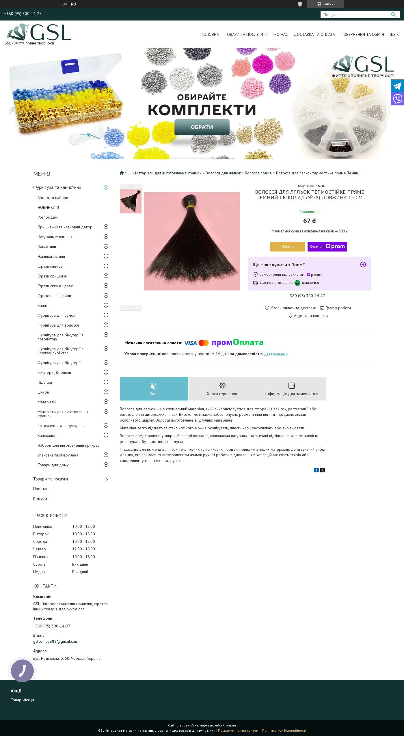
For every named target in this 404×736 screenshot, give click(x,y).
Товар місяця (22, 700)
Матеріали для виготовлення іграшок (63, 413)
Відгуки (40, 499)
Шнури (43, 392)
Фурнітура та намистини (57, 187)
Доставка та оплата (314, 34)
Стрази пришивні (52, 276)
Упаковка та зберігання (58, 455)
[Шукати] (393, 14)
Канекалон (47, 435)
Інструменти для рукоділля (61, 425)
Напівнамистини (51, 256)
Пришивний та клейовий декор (65, 227)
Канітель (45, 305)
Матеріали (47, 402)
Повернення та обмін (362, 34)
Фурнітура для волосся (58, 325)
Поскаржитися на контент (239, 730)
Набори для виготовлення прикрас (68, 445)
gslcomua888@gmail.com (55, 641)
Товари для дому (53, 464)
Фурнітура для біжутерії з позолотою (60, 337)
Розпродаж (47, 217)
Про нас (280, 34)
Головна (210, 34)
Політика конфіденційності (284, 730)
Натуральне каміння (55, 236)
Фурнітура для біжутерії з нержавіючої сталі (60, 350)
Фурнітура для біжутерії (59, 362)
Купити (288, 246)
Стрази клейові (51, 266)
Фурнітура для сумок (56, 315)
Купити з (327, 246)
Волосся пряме (258, 173)
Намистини (47, 246)
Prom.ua (229, 725)
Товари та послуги (244, 34)
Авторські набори (53, 197)
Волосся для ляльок (223, 173)
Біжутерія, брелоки (54, 372)
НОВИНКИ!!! (48, 207)
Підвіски (45, 382)
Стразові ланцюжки (54, 295)
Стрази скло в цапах (55, 285)
